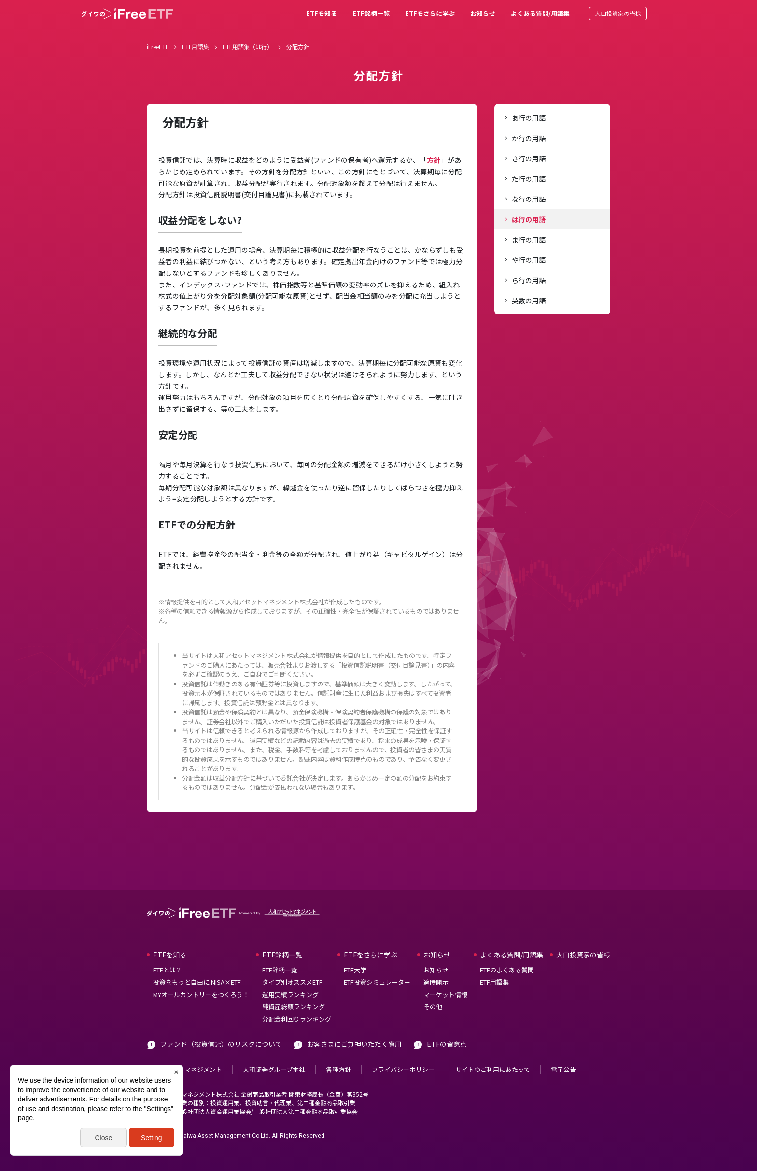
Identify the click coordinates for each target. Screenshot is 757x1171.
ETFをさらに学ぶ (430, 13)
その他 (432, 1006)
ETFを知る (321, 13)
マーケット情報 (445, 994)
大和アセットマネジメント (184, 1069)
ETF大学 (355, 969)
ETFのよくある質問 (507, 969)
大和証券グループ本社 (274, 1069)
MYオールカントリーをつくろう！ (201, 994)
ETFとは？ (167, 969)
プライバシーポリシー (403, 1069)
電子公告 (563, 1069)
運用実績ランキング (290, 994)
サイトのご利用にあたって (492, 1069)
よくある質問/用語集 (540, 13)
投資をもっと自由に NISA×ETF (197, 981)
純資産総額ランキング (293, 1006)
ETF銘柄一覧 (371, 13)
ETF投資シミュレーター (377, 981)
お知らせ (482, 13)
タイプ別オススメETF (292, 981)
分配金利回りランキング (296, 1019)
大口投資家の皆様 (618, 13)
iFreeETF (157, 47)
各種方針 (338, 1069)
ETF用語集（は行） (248, 47)
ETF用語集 (195, 47)
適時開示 (436, 981)
